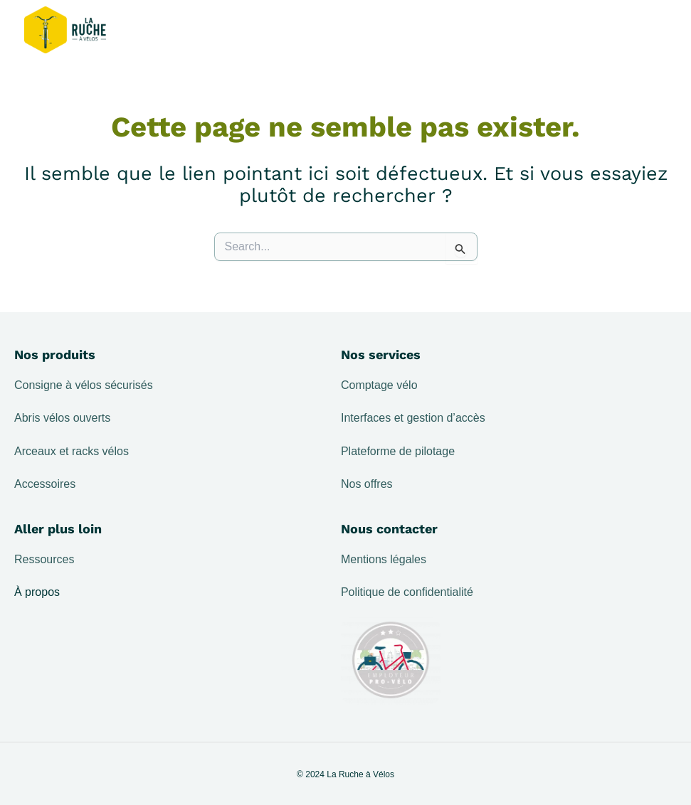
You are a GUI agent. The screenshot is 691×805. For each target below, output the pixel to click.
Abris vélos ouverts (62, 418)
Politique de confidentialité (407, 592)
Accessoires (44, 484)
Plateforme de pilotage (398, 451)
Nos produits (54, 354)
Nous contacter (389, 528)
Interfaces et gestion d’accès (413, 418)
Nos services (381, 354)
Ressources (44, 559)
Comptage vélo (379, 385)
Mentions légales (383, 559)
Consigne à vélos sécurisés (83, 385)
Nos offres (367, 484)
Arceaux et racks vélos (71, 451)
